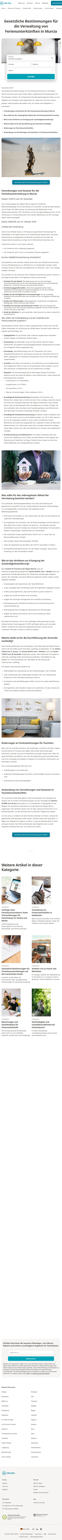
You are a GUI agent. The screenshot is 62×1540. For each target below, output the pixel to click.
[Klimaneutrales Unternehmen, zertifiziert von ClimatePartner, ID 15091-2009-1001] (40, 1515)
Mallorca (5, 1401)
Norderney (5, 1410)
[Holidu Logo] (8, 3)
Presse (37, 3)
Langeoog (5, 1447)
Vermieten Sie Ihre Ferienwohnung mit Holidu (31, 182)
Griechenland (35, 1447)
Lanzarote (34, 1457)
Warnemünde (6, 1452)
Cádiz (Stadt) (6, 1443)
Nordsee (34, 1392)
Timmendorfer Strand (9, 1434)
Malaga (33, 1406)
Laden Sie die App (39, 1502)
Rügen (33, 1410)
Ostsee (4, 1392)
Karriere (30, 3)
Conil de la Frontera (9, 1424)
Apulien (33, 1424)
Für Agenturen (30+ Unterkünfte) (12, 1505)
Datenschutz (52, 1534)
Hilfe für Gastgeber (39, 1486)
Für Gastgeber (6, 1502)
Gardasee (5, 1406)
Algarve (33, 1420)
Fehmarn (5, 1429)
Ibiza (32, 1429)
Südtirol (34, 1438)
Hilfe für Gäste (37, 1483)
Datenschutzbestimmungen (41, 1373)
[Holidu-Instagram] (33, 1529)
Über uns (21, 3)
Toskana (34, 1401)
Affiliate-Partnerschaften (41, 1492)
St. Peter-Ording (7, 1420)
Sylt (32, 1396)
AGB (28, 1373)
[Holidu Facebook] (41, 1529)
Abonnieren (31, 1358)
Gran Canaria (6, 1457)
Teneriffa (5, 1438)
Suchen (31, 76)
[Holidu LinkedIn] (37, 1529)
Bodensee (5, 1396)
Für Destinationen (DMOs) (10, 1509)
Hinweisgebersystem (36, 1536)
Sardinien (5, 1415)
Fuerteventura (36, 1452)
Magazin (45, 3)
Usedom (34, 1415)
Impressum (38, 1534)
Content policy (23, 1536)
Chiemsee (34, 1443)
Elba (32, 1434)
